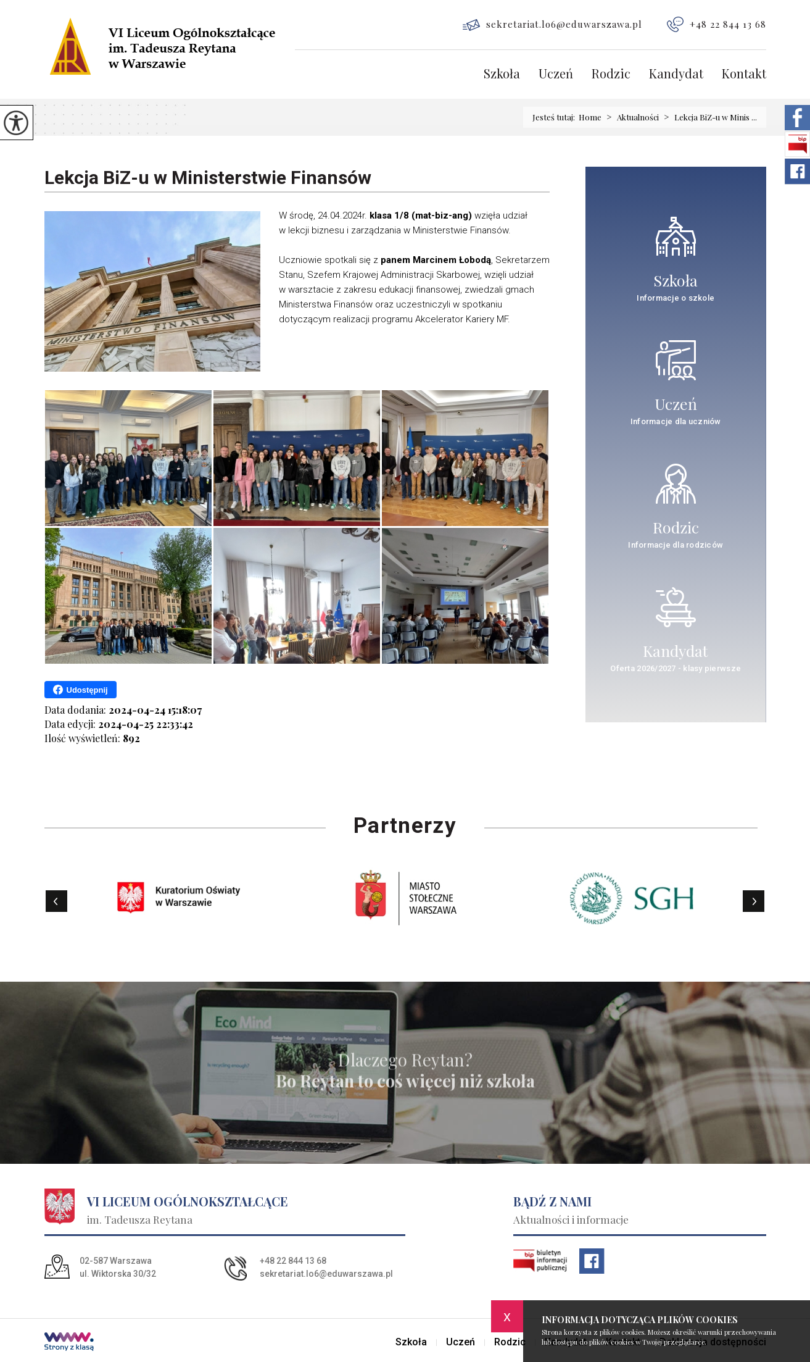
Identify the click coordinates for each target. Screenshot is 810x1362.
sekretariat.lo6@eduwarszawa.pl (552, 24)
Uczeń (556, 74)
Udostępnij (80, 690)
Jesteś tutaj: (555, 117)
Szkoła (502, 74)
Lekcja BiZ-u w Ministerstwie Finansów (207, 177)
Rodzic (611, 74)
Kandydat (676, 74)
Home (590, 117)
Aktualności (630, 117)
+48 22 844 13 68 (716, 24)
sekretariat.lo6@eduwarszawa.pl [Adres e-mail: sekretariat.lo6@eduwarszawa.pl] (326, 1274)
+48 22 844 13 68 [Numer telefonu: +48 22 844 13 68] (293, 1261)
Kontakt (744, 74)
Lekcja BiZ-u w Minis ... (708, 117)
